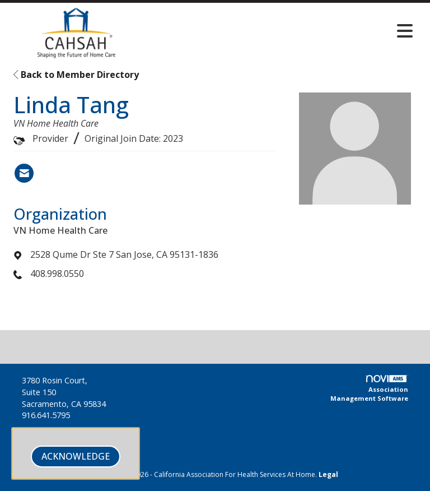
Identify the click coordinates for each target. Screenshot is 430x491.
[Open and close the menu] (281, 30)
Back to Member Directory (76, 74)
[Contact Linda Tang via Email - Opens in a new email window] (24, 173)
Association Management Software (369, 388)
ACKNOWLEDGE (75, 456)
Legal (328, 474)
